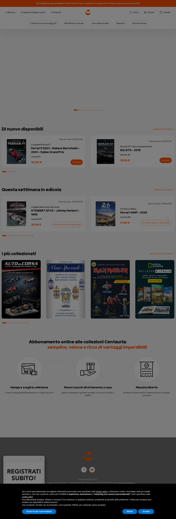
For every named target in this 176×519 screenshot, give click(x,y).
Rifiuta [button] (130, 511)
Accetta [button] (146, 511)
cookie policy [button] (27, 497)
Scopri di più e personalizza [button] (39, 511)
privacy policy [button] (102, 491)
